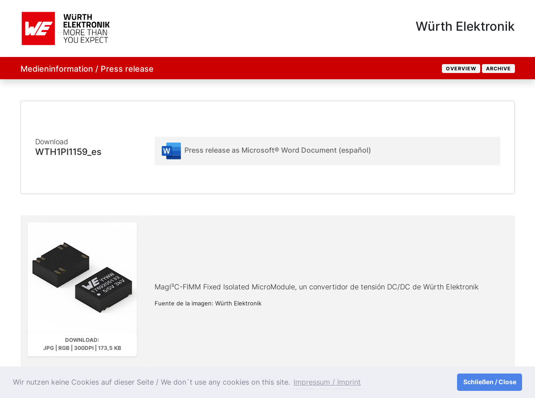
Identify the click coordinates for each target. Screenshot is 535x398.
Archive (498, 68)
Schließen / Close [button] (489, 382)
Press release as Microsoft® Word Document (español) (265, 151)
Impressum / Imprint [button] (327, 382)
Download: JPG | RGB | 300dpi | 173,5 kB (82, 344)
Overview (461, 68)
